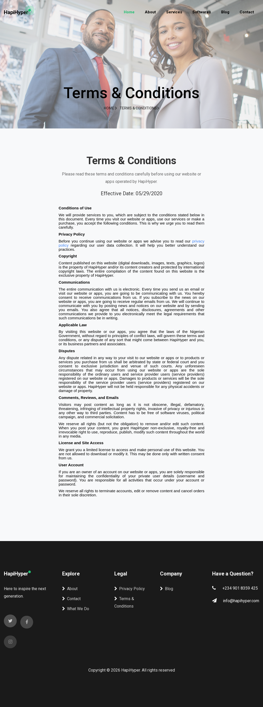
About (150, 12)
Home (129, 12)
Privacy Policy (129, 588)
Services (174, 12)
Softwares (201, 12)
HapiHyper (16, 12)
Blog (225, 12)
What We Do (75, 608)
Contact (247, 12)
